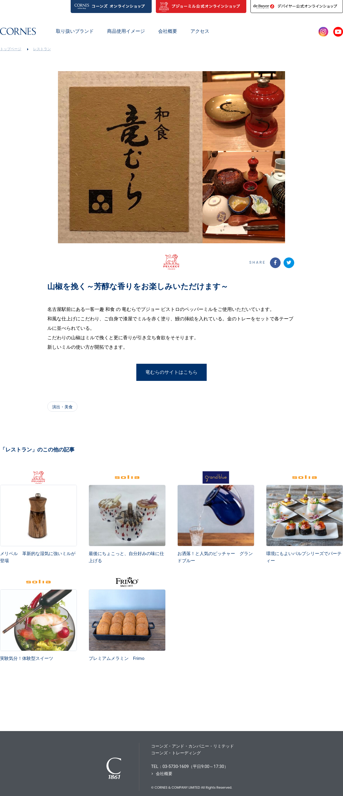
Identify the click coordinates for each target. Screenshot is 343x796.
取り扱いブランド (75, 31)
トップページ (10, 49)
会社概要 (167, 31)
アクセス (199, 31)
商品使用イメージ (126, 31)
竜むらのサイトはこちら (171, 372)
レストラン (42, 49)
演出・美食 (62, 406)
